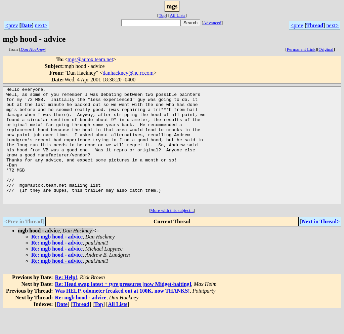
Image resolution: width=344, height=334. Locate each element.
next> (41, 25)
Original (325, 49)
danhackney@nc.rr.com (128, 73)
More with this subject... (172, 233)
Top (162, 15)
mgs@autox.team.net (90, 59)
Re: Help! (66, 300)
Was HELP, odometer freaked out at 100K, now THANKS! (122, 314)
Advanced (212, 22)
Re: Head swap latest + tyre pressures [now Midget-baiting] (123, 307)
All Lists (177, 15)
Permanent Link (301, 49)
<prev (11, 25)
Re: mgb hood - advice (57, 260)
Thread (314, 25)
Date (26, 25)
